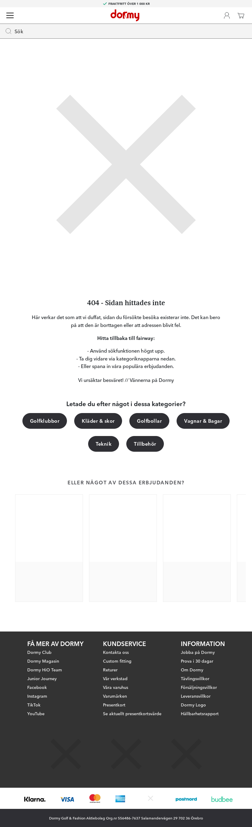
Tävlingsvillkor (195, 678)
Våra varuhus (115, 687)
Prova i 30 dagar (197, 661)
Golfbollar (149, 420)
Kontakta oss (116, 652)
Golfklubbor (44, 420)
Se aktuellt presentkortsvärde (132, 713)
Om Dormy (192, 670)
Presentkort (114, 705)
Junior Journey (42, 678)
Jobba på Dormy (198, 652)
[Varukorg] (240, 15)
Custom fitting (117, 661)
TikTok (34, 705)
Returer (110, 670)
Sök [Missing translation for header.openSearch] (14, 31)
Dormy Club (39, 652)
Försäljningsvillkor (199, 687)
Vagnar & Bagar (203, 420)
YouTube (36, 713)
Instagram (37, 696)
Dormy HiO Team (44, 670)
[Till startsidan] (125, 15)
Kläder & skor (98, 420)
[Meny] (10, 15)
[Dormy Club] (226, 15)
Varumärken (115, 696)
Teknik (103, 443)
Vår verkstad (115, 678)
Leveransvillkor (196, 696)
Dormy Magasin (43, 661)
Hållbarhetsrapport (200, 713)
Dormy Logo (193, 705)
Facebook (37, 687)
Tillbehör (145, 443)
